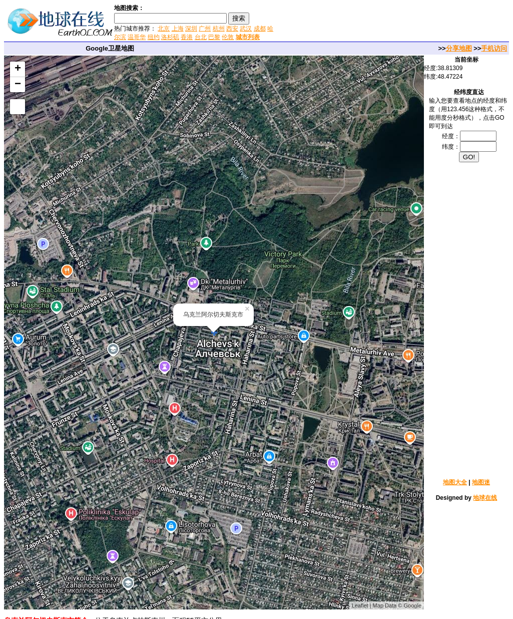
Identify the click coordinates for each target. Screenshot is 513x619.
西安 (232, 28)
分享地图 (459, 48)
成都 (260, 28)
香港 (187, 37)
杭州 (219, 28)
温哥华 (137, 37)
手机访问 (494, 48)
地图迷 (481, 482)
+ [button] (18, 69)
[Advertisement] (394, 22)
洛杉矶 (170, 37)
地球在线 (485, 497)
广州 (205, 28)
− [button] (18, 84)
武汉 (246, 28)
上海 (178, 28)
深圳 (191, 28)
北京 (164, 28)
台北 (201, 37)
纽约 (154, 37)
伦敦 (228, 37)
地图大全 (455, 482)
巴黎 (214, 37)
